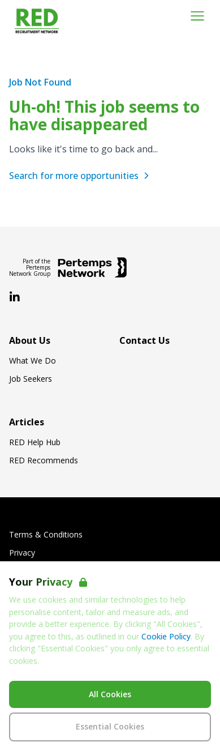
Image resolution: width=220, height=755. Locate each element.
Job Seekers (30, 379)
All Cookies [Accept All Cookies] (110, 694)
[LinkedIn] (15, 297)
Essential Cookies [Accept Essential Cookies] (110, 726)
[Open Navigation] (197, 15)
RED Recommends (43, 460)
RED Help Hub (35, 442)
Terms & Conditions (46, 535)
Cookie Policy (166, 636)
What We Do (32, 361)
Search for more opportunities (80, 175)
